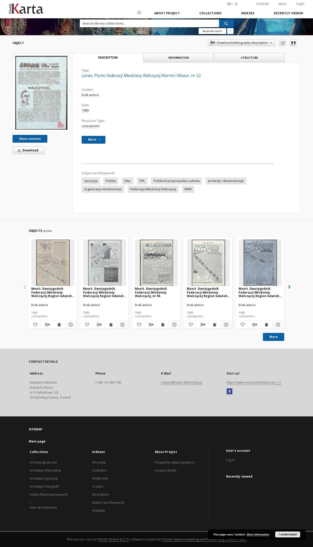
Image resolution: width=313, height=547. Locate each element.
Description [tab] (107, 57)
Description (100, 494)
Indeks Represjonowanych (49, 494)
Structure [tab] (249, 57)
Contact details (166, 470)
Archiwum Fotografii (44, 486)
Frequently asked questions (175, 462)
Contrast (262, 4)
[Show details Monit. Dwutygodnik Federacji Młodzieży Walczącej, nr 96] (174, 324)
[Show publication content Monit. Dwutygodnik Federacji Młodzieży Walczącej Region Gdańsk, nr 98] (59, 324)
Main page (37, 441)
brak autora (90, 95)
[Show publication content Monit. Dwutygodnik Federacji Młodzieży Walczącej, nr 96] (163, 324)
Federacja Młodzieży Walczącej (153, 189)
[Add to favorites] (282, 43)
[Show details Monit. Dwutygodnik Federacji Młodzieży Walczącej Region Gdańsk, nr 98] (70, 324)
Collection (99, 470)
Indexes (248, 13)
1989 (85, 110)
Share (282, 4)
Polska (111, 181)
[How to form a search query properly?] (230, 31)
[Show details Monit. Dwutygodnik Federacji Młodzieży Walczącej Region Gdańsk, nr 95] (226, 324)
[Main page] (138, 13)
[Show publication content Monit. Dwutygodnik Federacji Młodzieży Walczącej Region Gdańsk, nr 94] (266, 324)
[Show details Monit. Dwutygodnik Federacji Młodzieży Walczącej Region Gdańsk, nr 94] (277, 324)
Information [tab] (178, 57)
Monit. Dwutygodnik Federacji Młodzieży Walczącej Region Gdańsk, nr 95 (207, 292)
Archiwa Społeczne (43, 462)
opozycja (90, 181)
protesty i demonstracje (226, 181)
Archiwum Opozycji (44, 478)
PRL (142, 181)
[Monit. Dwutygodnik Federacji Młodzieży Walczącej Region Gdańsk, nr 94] (260, 263)
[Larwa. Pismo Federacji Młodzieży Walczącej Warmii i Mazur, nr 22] (41, 92)
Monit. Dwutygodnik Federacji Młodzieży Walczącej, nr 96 (151, 292)
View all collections (43, 507)
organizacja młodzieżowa (103, 189)
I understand (288, 534)
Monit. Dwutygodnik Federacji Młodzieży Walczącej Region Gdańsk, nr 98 (52, 292)
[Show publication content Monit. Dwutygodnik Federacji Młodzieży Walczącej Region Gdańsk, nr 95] (214, 324)
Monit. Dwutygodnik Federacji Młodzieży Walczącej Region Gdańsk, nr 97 (103, 292)
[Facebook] (229, 391)
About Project (167, 13)
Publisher (99, 510)
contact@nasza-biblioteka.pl (181, 382)
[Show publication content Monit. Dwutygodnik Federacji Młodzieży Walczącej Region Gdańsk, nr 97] (111, 324)
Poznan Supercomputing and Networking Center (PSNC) (204, 539)
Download (27, 150)
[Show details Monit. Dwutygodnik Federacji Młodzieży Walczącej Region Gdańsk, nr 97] (122, 324)
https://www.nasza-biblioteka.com (254, 382)
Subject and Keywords (108, 502)
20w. (127, 181)
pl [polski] (236, 4)
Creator (97, 486)
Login (300, 4)
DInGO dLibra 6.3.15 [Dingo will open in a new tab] (113, 539)
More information (258, 534)
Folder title (100, 478)
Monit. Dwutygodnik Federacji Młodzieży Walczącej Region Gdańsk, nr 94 (259, 292)
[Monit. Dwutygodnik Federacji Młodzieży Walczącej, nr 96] (156, 263)
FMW (188, 189)
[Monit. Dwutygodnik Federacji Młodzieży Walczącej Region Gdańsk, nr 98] (53, 263)
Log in (230, 460)
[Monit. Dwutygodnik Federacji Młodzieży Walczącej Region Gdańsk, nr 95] (208, 263)
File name (99, 462)
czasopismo (91, 126)
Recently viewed (288, 13)
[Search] (226, 23)
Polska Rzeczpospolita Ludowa (176, 181)
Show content (30, 139)
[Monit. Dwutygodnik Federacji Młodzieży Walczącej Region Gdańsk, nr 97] (104, 263)
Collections (210, 13)
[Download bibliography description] (47, 324)
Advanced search (212, 31)
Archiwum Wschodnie (45, 470)
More (273, 337)
